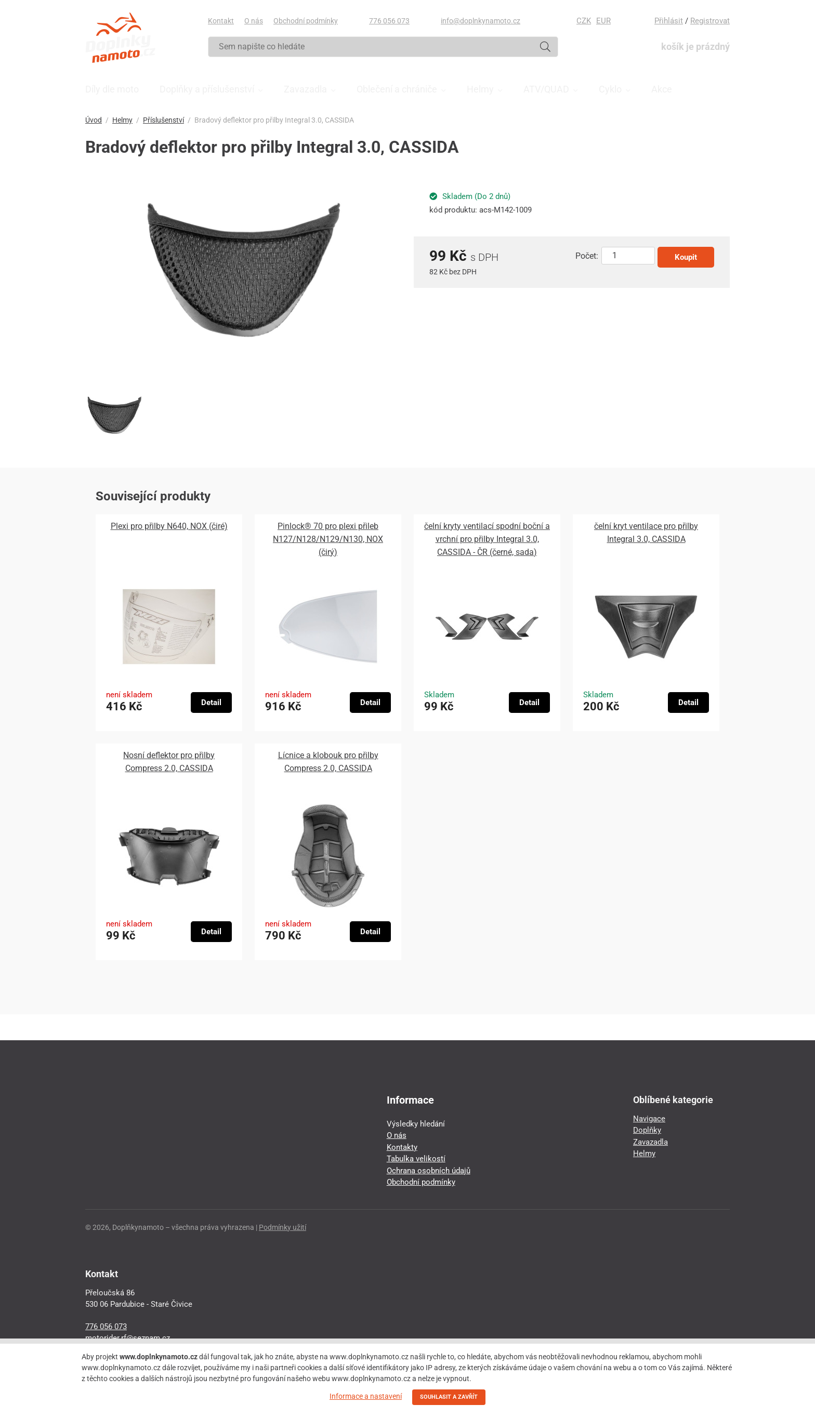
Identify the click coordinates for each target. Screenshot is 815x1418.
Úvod (93, 120)
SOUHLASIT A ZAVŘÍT (449, 1397)
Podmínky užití (282, 1227)
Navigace (649, 1118)
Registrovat (710, 20)
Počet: (586, 256)
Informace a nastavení (366, 1396)
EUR (603, 20)
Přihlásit (668, 20)
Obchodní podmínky (305, 21)
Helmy (122, 120)
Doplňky (647, 1130)
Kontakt (221, 21)
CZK (583, 20)
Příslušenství (163, 120)
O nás (253, 21)
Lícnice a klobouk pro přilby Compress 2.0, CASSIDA (328, 761)
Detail (211, 702)
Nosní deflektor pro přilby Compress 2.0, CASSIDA (169, 761)
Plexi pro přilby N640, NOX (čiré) (169, 526)
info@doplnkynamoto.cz (480, 21)
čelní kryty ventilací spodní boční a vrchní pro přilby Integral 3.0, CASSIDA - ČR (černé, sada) (487, 539)
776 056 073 (389, 21)
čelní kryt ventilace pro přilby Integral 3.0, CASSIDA (646, 532)
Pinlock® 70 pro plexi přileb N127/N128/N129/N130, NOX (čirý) (328, 539)
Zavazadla (650, 1142)
